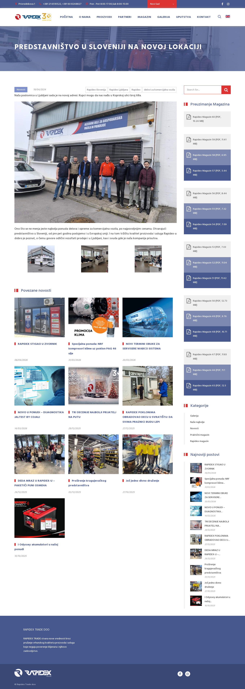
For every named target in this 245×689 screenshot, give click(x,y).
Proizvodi (104, 17)
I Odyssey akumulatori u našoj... (217, 599)
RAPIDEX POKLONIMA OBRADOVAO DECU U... (217, 538)
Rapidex (136, 90)
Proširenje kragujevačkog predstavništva (213, 569)
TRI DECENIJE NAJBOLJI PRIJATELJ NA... (217, 524)
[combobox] (162, 4)
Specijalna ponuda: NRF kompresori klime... (217, 481)
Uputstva (183, 17)
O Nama (85, 17)
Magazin (144, 17)
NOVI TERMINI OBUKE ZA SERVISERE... (216, 495)
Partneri (124, 17)
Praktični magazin (199, 435)
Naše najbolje (197, 422)
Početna (66, 17)
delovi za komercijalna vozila (159, 90)
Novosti (21, 90)
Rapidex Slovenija (96, 90)
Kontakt (204, 17)
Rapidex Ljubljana (118, 90)
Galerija (163, 17)
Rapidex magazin (199, 441)
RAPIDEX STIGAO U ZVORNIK (215, 467)
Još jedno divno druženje (213, 585)
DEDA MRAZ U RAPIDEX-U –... (212, 552)
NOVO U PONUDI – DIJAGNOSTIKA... (215, 509)
